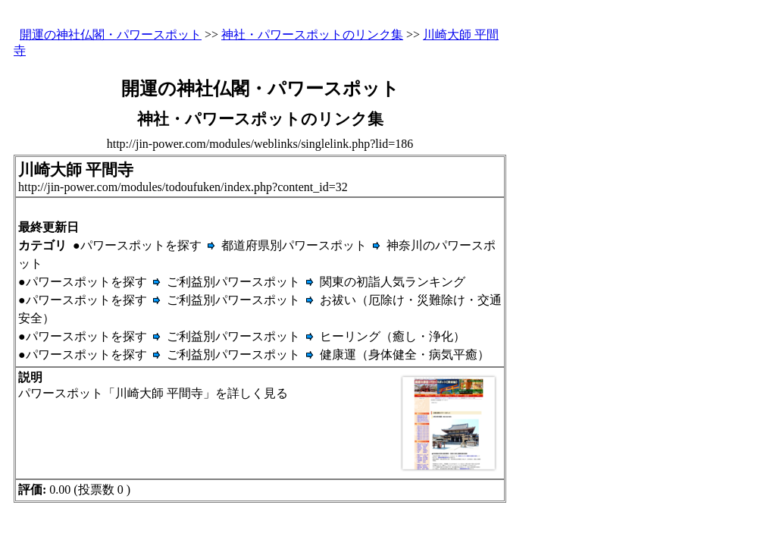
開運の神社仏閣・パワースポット (111, 34)
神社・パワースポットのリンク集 (312, 34)
